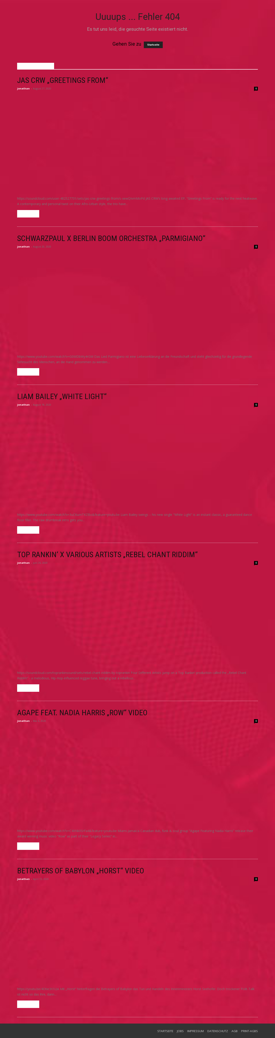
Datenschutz (217, 1031)
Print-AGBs (249, 1031)
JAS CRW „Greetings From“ (62, 80)
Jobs (180, 1031)
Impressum (195, 1031)
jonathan (23, 88)
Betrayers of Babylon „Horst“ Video (80, 870)
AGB (234, 1031)
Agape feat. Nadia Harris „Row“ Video (82, 712)
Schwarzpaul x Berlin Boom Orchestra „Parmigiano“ (111, 238)
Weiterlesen (28, 213)
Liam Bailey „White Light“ (62, 396)
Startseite (153, 44)
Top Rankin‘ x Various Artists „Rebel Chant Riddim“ (107, 554)
